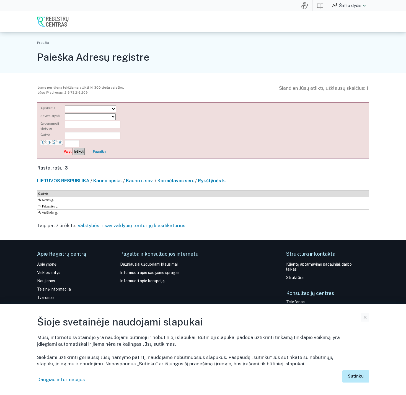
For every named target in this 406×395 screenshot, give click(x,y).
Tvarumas (46, 297)
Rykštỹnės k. (212, 180)
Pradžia (43, 43)
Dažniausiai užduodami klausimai (149, 264)
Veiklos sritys (48, 272)
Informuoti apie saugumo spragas (150, 272)
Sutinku (356, 376)
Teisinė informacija (54, 289)
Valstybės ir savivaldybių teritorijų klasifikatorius (131, 225)
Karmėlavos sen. (175, 180)
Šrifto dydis (350, 5)
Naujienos (46, 281)
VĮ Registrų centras (53, 21)
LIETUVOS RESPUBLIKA (63, 180)
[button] (364, 5)
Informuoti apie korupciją (142, 281)
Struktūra (295, 277)
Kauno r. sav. (140, 180)
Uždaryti (365, 317)
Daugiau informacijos (61, 379)
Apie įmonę (46, 264)
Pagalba (99, 151)
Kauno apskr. (107, 180)
